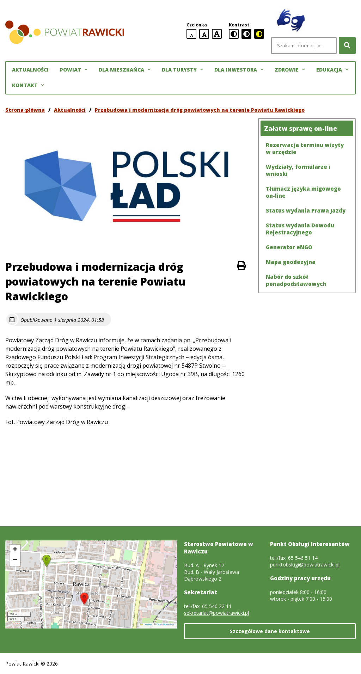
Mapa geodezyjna (291, 261)
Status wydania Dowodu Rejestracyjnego (300, 229)
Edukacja (332, 70)
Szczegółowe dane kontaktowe (270, 631)
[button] (84, 598)
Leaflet (146, 624)
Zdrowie (290, 70)
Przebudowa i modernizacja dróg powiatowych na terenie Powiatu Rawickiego (200, 109)
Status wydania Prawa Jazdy (305, 210)
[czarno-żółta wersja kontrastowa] (259, 34)
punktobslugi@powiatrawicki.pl (304, 564)
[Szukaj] (347, 45)
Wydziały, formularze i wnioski (298, 170)
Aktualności (30, 69)
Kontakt (28, 85)
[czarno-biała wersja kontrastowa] (246, 34)
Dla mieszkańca (125, 70)
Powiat (73, 70)
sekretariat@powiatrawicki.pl (216, 612)
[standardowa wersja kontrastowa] (234, 34)
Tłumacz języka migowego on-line (303, 192)
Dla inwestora (238, 70)
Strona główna (25, 109)
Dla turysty (182, 70)
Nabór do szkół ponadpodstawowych (296, 280)
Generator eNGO (289, 247)
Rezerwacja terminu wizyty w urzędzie (305, 148)
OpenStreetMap (166, 624)
